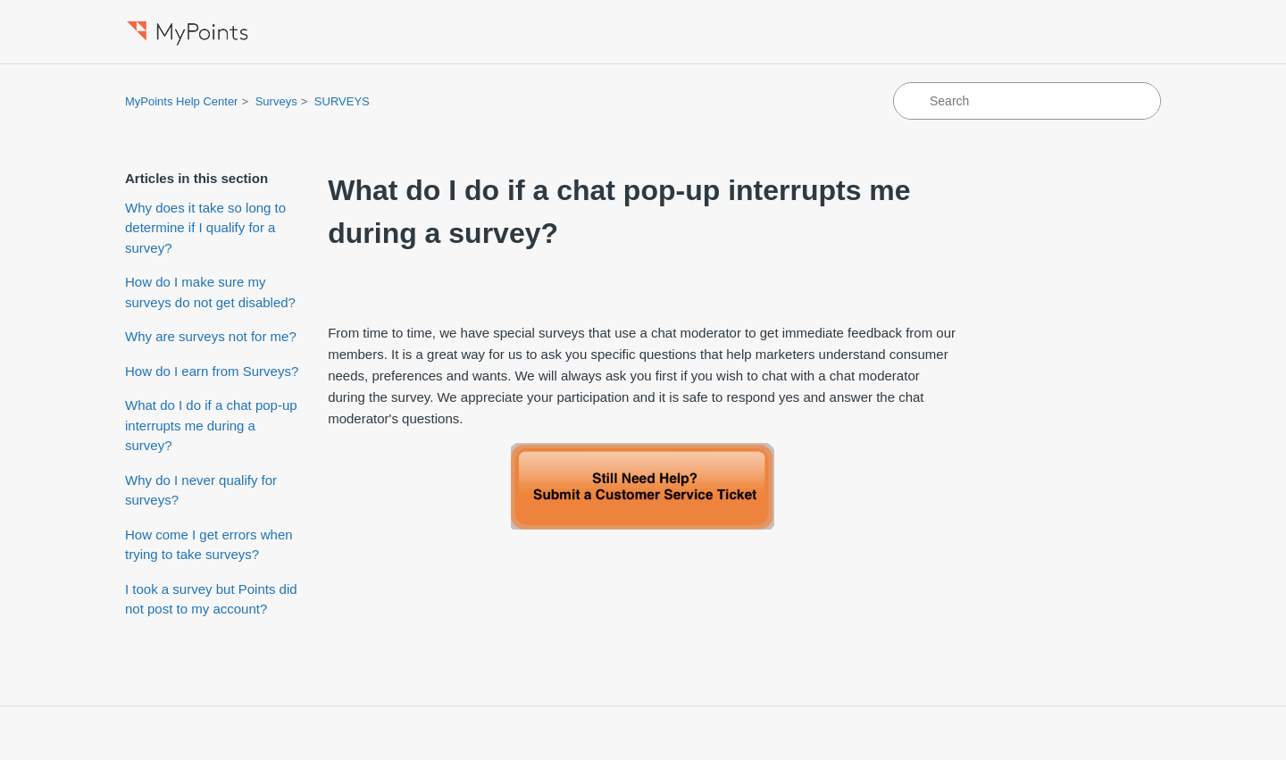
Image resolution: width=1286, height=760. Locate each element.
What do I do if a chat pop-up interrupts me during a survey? (211, 425)
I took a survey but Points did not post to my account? (211, 599)
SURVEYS (342, 101)
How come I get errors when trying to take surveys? (209, 545)
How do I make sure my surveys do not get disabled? (210, 292)
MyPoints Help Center (181, 101)
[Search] (1027, 101)
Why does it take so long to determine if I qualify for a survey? (205, 227)
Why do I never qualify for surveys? (201, 490)
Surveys (276, 101)
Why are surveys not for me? (210, 336)
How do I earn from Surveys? (211, 371)
